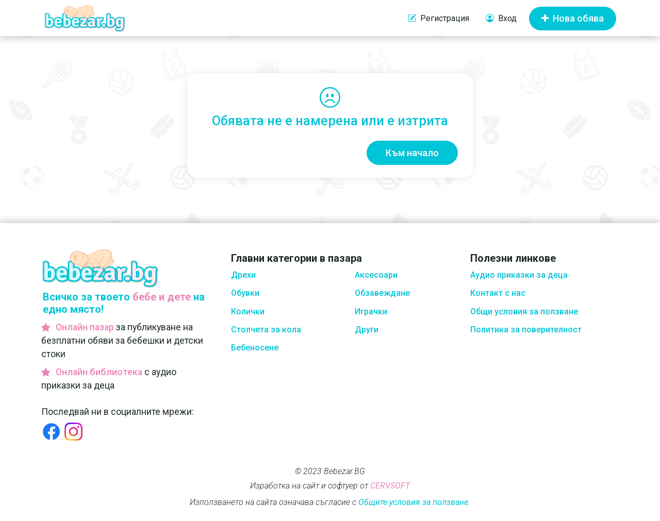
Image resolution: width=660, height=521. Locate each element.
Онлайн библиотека (99, 372)
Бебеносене (254, 347)
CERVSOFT (390, 486)
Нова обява (572, 18)
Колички (248, 311)
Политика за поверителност (526, 329)
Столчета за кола (266, 329)
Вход (501, 18)
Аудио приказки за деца (519, 275)
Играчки (371, 311)
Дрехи (243, 275)
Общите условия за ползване (413, 502)
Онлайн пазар (85, 327)
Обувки (245, 293)
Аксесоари (376, 275)
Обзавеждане (382, 293)
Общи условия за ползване (524, 311)
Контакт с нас (497, 293)
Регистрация (438, 18)
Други (366, 329)
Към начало (412, 152)
